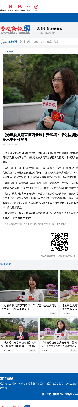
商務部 (22, 383)
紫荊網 (3, 388)
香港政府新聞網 (8, 383)
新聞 (11, 52)
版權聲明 (67, 394)
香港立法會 (71, 383)
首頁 (4, 52)
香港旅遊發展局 (55, 383)
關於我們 (46, 394)
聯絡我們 (57, 394)
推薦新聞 (5, 264)
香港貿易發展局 (36, 383)
